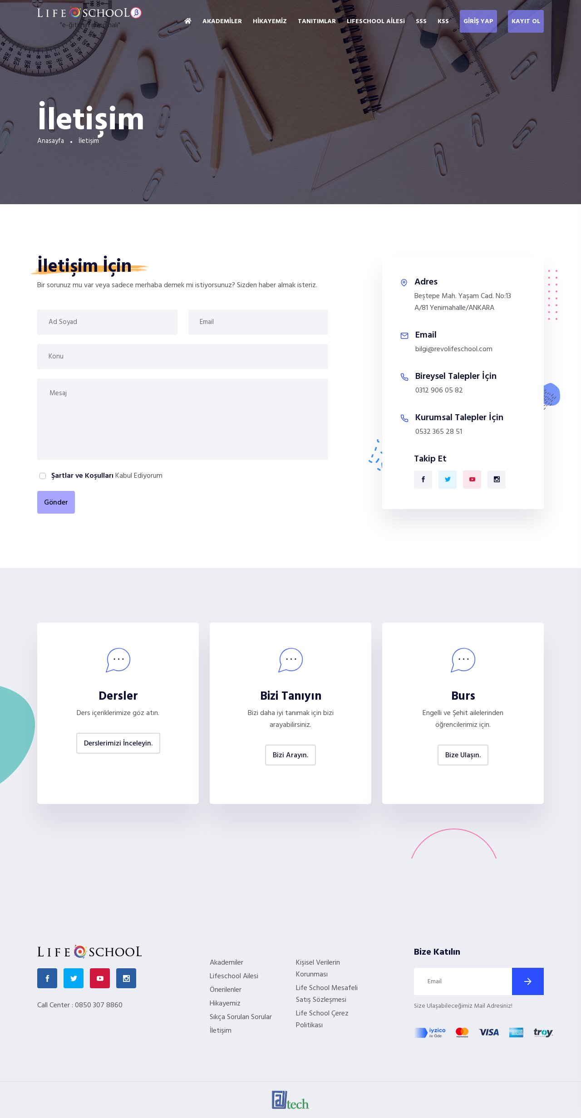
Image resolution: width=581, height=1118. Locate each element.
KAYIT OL (526, 21)
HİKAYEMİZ (270, 21)
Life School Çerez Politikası (322, 1019)
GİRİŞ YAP (478, 21)
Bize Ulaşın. (463, 755)
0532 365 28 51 (438, 432)
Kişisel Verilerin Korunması (318, 969)
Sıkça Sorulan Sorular (241, 1017)
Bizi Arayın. (290, 755)
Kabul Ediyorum (105, 476)
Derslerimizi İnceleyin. (118, 744)
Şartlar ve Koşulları (82, 476)
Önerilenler (225, 990)
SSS (421, 21)
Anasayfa (50, 141)
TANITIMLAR (317, 21)
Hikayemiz (225, 1004)
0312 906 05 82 (439, 391)
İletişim (220, 1031)
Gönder (56, 503)
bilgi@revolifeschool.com (453, 349)
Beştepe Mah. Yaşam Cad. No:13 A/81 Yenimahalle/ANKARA (462, 302)
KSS (443, 21)
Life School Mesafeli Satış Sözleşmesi (327, 994)
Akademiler (226, 963)
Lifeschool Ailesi (234, 976)
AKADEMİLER (222, 21)
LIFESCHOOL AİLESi (376, 21)
